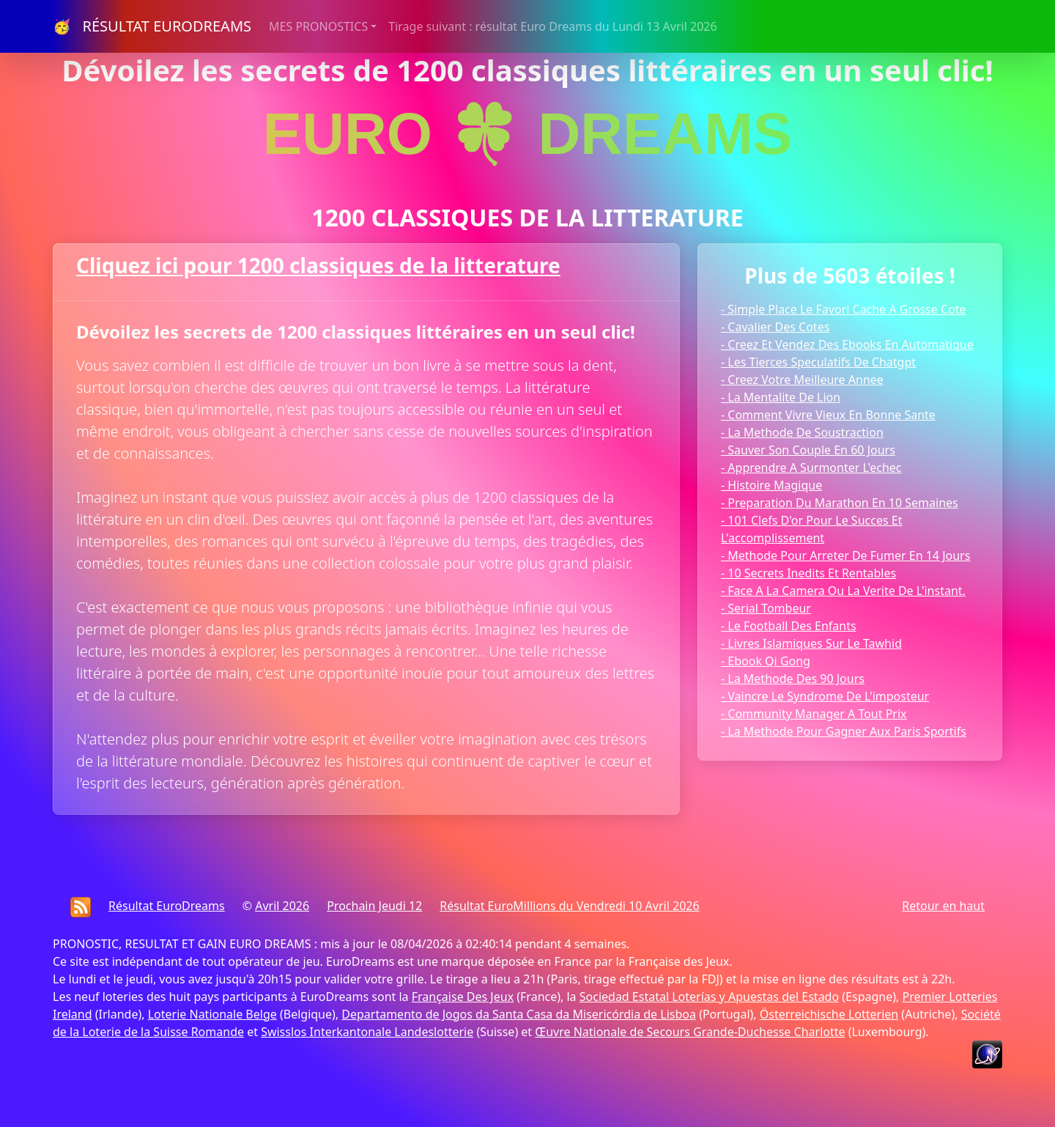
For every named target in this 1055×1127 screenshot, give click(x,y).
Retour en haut (943, 906)
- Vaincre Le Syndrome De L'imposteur (825, 696)
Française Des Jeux (463, 997)
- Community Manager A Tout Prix (814, 714)
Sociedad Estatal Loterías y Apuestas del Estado (709, 997)
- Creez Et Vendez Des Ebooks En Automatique (847, 344)
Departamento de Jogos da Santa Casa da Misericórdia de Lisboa (518, 1014)
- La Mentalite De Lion (780, 397)
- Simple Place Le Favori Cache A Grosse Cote (843, 309)
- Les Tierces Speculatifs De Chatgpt (818, 362)
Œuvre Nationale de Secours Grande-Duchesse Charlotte (690, 1032)
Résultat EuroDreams (166, 906)
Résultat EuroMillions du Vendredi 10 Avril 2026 (569, 906)
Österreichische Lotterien (829, 1014)
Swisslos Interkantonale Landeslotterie (367, 1032)
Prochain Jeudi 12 (374, 906)
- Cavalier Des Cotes (775, 327)
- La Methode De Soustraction (802, 432)
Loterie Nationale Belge (212, 1014)
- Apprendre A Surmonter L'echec (811, 467)
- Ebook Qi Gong (765, 661)
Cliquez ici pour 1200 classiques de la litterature (318, 265)
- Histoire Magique (771, 485)
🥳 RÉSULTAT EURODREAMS (152, 26)
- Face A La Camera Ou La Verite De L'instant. (843, 591)
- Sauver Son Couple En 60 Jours (808, 450)
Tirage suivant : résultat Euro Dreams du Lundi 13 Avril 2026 (552, 26)
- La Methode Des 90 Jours (793, 678)
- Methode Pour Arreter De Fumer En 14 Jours (845, 555)
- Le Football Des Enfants (788, 626)
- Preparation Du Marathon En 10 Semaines (839, 503)
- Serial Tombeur (766, 608)
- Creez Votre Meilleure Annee (802, 380)
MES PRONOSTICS (318, 26)
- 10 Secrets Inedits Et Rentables (808, 573)
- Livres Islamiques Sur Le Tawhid (811, 643)
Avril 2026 (282, 906)
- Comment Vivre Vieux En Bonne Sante (828, 415)
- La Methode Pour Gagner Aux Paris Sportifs (843, 731)
